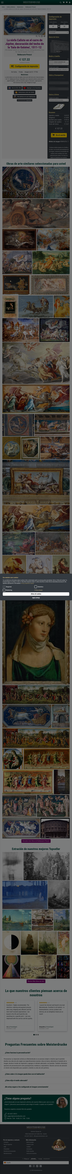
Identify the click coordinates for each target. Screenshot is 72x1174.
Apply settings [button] (36, 597)
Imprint (32, 583)
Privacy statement (25, 583)
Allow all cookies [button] (36, 594)
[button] (38, 590)
